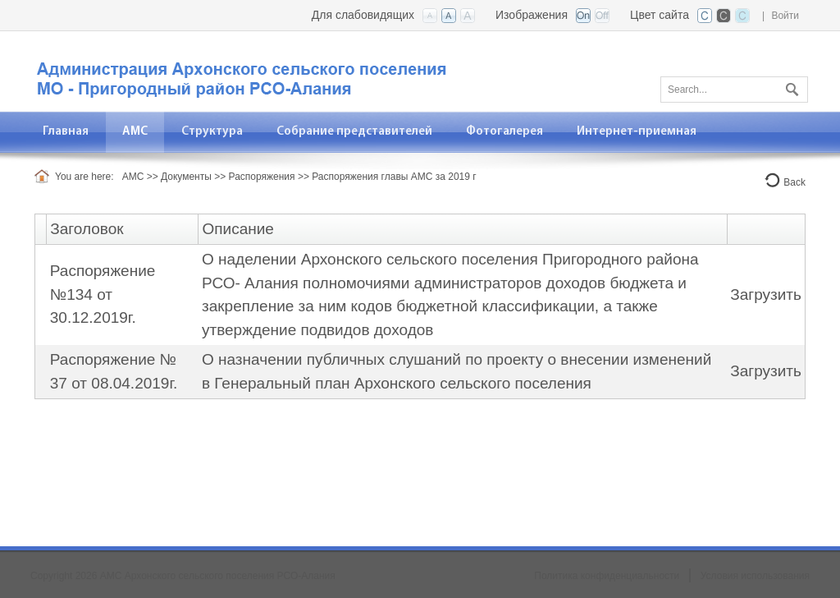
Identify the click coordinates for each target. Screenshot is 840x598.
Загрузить (765, 294)
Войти (785, 15)
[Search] (734, 89)
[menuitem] (135, 132)
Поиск (790, 86)
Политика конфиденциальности (606, 576)
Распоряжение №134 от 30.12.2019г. (103, 294)
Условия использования (755, 576)
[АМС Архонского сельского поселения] (240, 70)
